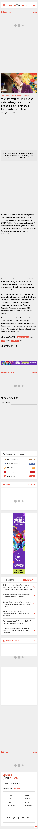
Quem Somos (11, 805)
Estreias (10, 802)
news (7, 95)
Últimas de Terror (11, 641)
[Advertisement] (19, 51)
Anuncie (27, 809)
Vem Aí (11, 798)
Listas (4, 752)
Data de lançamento (16, 95)
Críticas (27, 802)
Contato (10, 809)
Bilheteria (27, 798)
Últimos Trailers (8, 372)
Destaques (6, 12)
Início (2, 95)
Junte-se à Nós (27, 805)
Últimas (7, 485)
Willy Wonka (26, 95)
